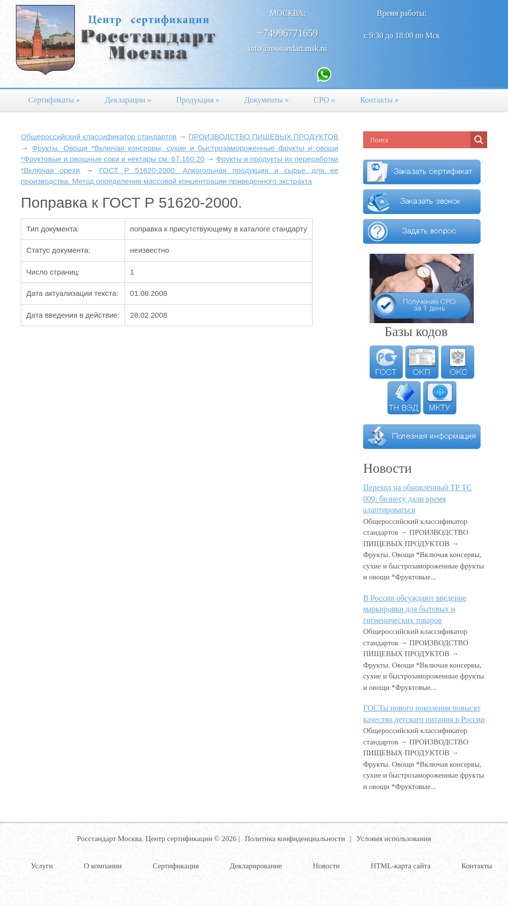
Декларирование (256, 866)
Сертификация (176, 866)
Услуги (42, 866)
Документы (267, 100)
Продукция (198, 100)
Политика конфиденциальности (295, 839)
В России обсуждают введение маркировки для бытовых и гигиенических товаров (414, 609)
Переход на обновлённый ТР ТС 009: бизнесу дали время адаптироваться (417, 498)
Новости (326, 866)
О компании (103, 866)
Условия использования (394, 839)
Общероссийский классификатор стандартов (99, 136)
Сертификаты (54, 100)
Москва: (288, 13)
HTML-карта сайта (401, 866)
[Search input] (419, 139)
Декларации (128, 100)
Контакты (379, 100)
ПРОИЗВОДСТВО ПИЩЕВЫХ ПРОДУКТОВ (263, 136)
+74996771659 (287, 33)
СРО (324, 100)
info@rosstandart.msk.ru (288, 48)
